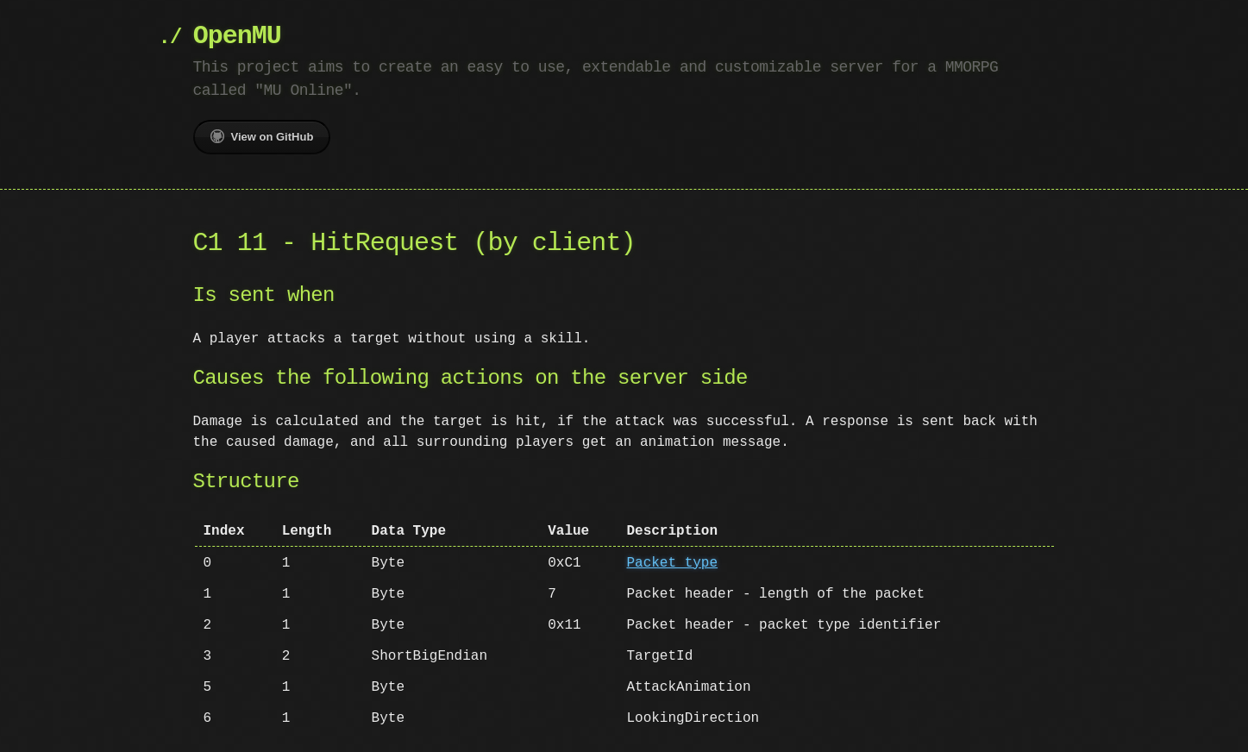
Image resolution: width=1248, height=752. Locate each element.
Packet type (672, 563)
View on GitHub (262, 136)
